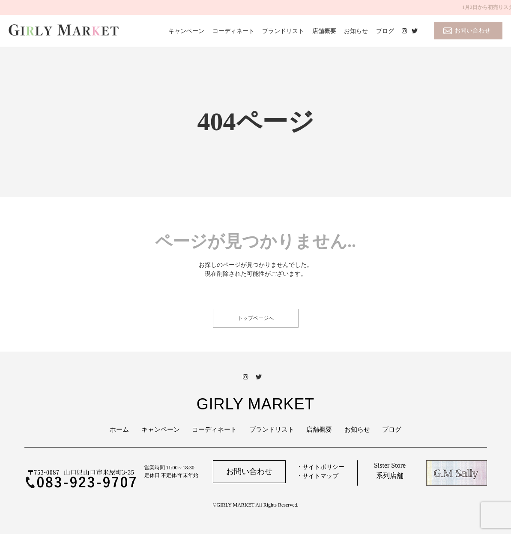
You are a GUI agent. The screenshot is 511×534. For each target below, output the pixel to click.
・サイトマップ (317, 476)
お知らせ (356, 31)
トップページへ (256, 318)
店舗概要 (324, 31)
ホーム (119, 429)
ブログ (385, 31)
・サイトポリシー (320, 467)
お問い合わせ (472, 30)
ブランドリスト (283, 31)
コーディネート (233, 31)
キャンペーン (186, 31)
